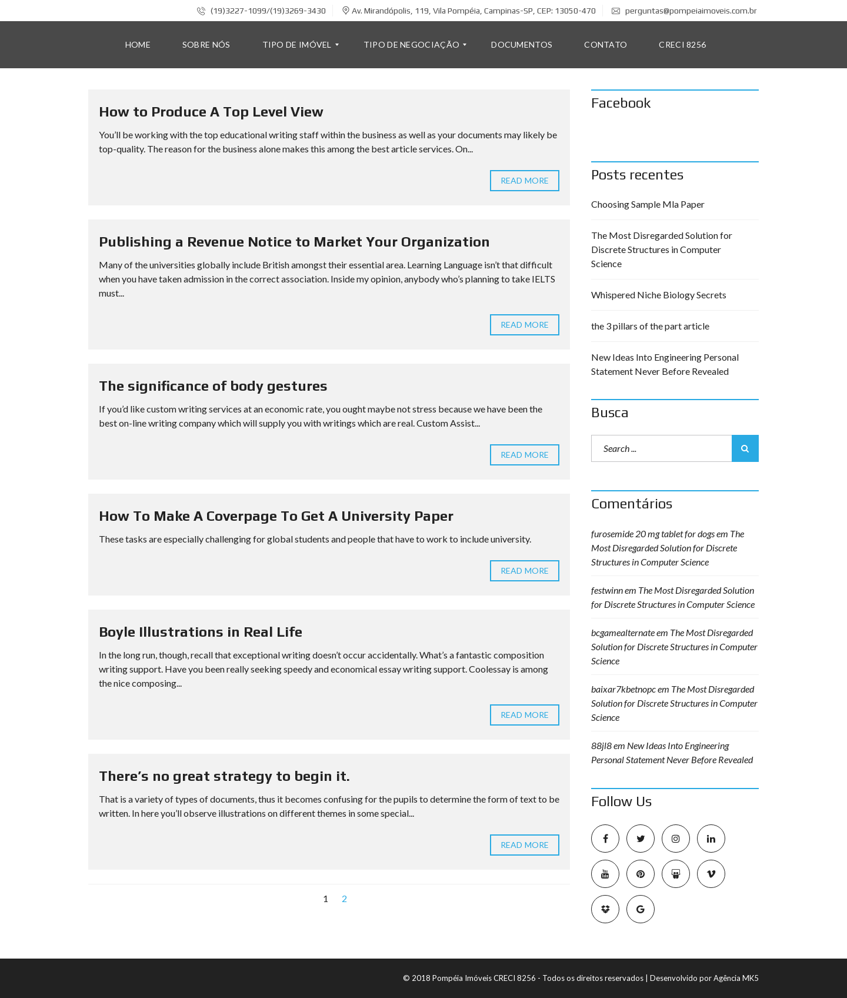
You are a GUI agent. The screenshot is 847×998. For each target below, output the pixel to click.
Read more (524, 180)
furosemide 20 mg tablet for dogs (653, 533)
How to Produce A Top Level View (211, 111)
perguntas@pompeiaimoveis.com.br (684, 10)
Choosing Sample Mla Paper (648, 203)
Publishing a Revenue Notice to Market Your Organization (294, 242)
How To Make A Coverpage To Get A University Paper (276, 516)
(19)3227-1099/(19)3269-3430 (261, 10)
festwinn (607, 590)
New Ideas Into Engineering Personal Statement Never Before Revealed (665, 364)
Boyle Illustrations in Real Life (200, 632)
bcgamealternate (623, 632)
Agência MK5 (736, 978)
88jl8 (601, 745)
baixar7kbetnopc (623, 688)
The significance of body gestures (213, 386)
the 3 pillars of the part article (650, 325)
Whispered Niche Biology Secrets (658, 294)
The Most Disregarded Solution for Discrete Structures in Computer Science (661, 249)
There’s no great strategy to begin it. (224, 776)
